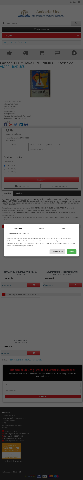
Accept (71, 252)
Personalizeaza (57, 252)
